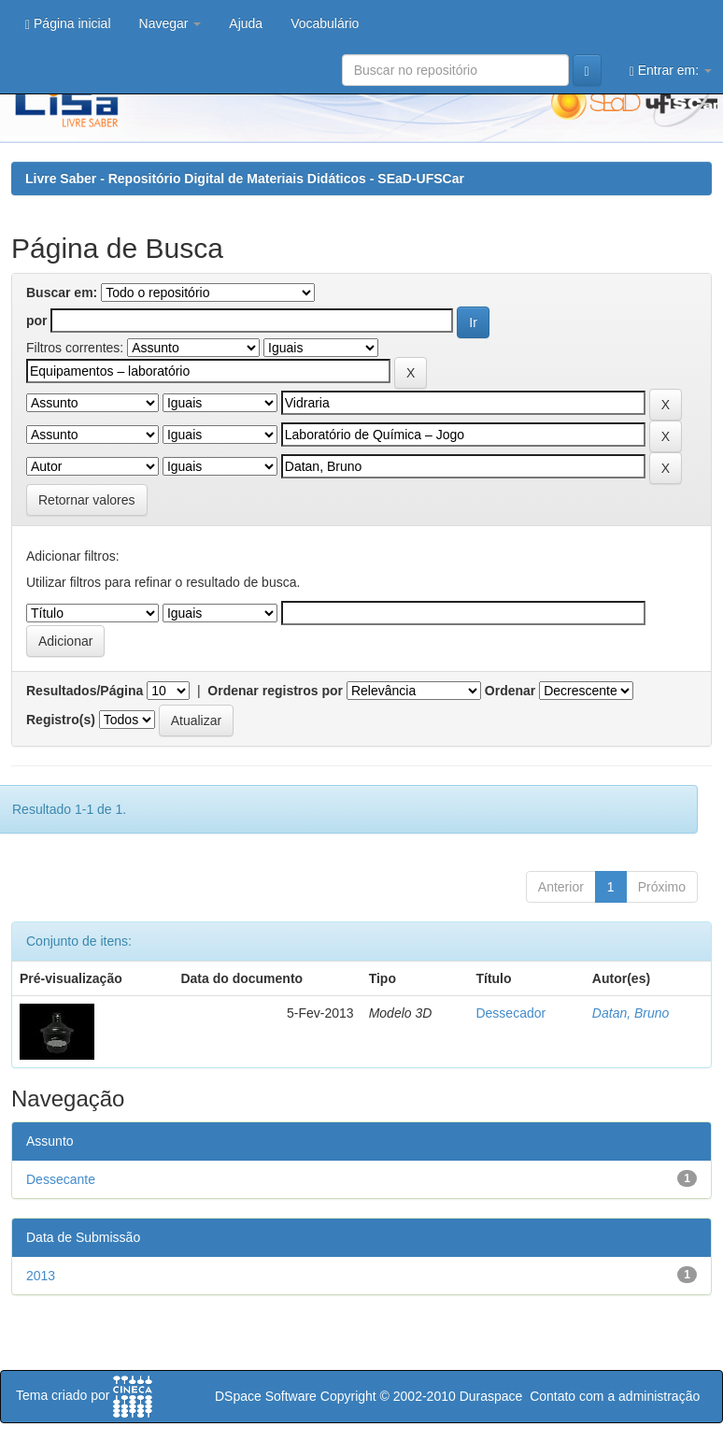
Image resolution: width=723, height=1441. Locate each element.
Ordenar (510, 690)
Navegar (170, 23)
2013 (40, 1275)
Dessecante (60, 1179)
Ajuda (245, 23)
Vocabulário (325, 23)
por (37, 320)
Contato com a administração (615, 1396)
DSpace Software (266, 1396)
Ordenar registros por (275, 690)
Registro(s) (60, 719)
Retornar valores (86, 499)
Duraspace (491, 1396)
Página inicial (68, 24)
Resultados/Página (84, 690)
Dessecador (510, 1013)
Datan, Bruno (631, 1013)
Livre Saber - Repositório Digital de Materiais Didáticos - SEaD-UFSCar (244, 178)
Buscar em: (61, 292)
